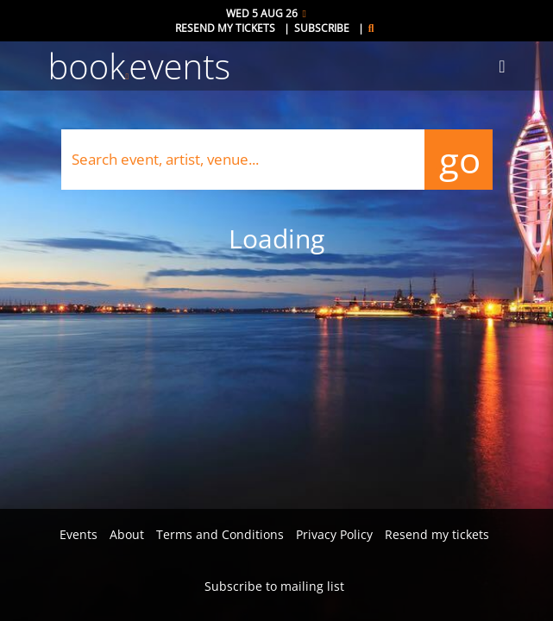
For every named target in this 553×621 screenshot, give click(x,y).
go (459, 159)
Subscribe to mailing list (274, 586)
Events (78, 534)
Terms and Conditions (220, 534)
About (127, 534)
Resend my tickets (225, 28)
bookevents (139, 66)
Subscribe (321, 28)
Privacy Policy (334, 534)
